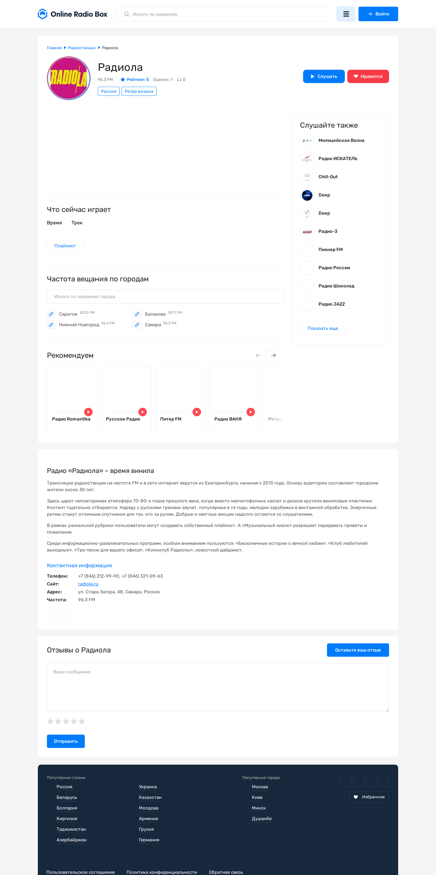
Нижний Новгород (87, 325)
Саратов (77, 314)
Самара (161, 325)
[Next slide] (273, 356)
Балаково (163, 314)
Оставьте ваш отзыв (358, 651)
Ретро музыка (139, 91)
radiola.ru (88, 585)
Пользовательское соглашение (81, 852)
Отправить (66, 742)
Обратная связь (230, 852)
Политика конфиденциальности (164, 852)
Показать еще (323, 329)
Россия (108, 91)
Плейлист (65, 246)
